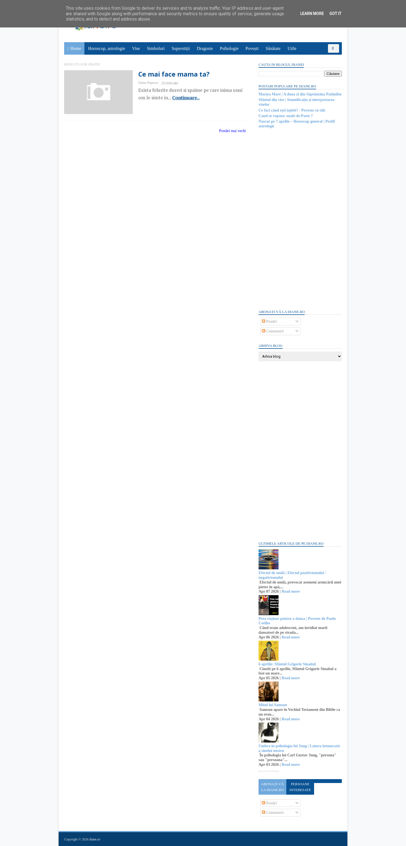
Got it (335, 13)
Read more (291, 591)
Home (75, 48)
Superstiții (181, 48)
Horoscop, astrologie (106, 48)
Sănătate (272, 48)
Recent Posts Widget (269, 771)
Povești (252, 48)
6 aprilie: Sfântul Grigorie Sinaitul (287, 664)
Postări (269, 321)
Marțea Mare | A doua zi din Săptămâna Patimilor (300, 94)
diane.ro (94, 839)
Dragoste (205, 48)
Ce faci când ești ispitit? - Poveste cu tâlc (292, 110)
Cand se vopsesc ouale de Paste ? (286, 116)
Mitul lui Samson (273, 705)
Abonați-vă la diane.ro (272, 787)
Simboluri (156, 48)
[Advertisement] (300, 218)
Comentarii (273, 331)
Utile (291, 48)
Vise (136, 48)
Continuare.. (186, 98)
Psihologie (229, 48)
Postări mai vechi (232, 131)
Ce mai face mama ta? (174, 74)
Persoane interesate (300, 787)
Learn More (312, 13)
